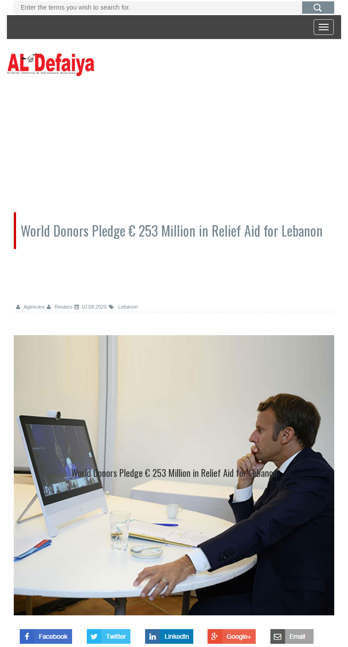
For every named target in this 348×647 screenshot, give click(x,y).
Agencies (30, 307)
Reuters (60, 307)
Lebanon (123, 307)
